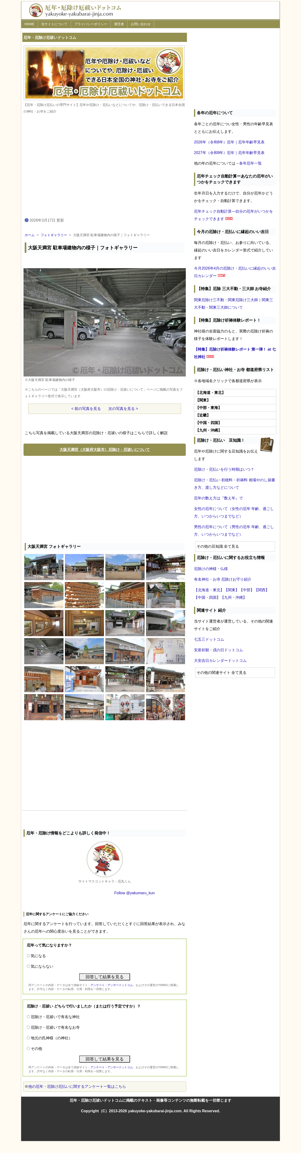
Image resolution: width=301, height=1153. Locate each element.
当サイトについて (54, 24)
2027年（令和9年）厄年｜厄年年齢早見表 (229, 153)
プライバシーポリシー (90, 24)
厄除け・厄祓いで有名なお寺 (55, 1027)
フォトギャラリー (54, 235)
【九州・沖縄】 (233, 597)
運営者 (119, 24)
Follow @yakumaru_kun (134, 893)
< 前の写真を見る (86, 409)
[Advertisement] (105, 498)
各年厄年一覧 (250, 163)
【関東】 (231, 590)
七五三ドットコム (209, 639)
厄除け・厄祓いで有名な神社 (55, 1017)
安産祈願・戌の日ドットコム (218, 650)
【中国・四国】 (207, 597)
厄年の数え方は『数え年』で (218, 498)
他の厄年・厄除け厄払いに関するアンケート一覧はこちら (77, 1086)
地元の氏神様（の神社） (51, 1038)
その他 (36, 1049)
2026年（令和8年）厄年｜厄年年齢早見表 (229, 142)
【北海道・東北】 (209, 590)
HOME (29, 24)
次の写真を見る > (123, 409)
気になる (38, 956)
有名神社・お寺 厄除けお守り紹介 (222, 579)
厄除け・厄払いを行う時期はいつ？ (224, 469)
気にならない (42, 966)
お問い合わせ (140, 24)
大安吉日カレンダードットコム (220, 661)
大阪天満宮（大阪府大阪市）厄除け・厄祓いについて (104, 450)
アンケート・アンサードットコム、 (113, 985)
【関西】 (261, 590)
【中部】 (246, 590)
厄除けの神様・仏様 (211, 569)
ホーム (30, 235)
